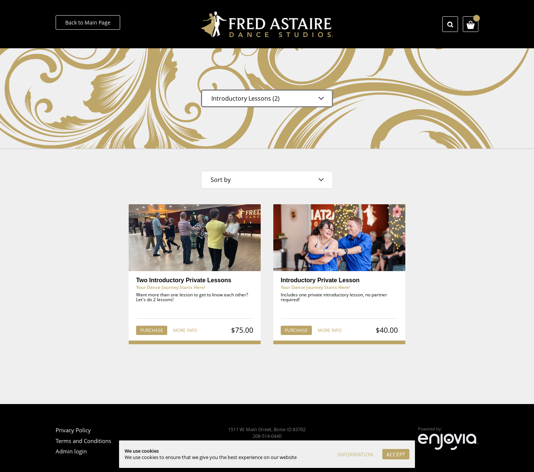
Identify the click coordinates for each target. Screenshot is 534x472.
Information (355, 454)
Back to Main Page (88, 22)
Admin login (71, 451)
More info (185, 330)
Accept (395, 454)
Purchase (151, 330)
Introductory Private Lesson (320, 280)
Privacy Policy (73, 430)
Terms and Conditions (83, 441)
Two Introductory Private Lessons (183, 280)
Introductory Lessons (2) (245, 98)
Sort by (221, 180)
